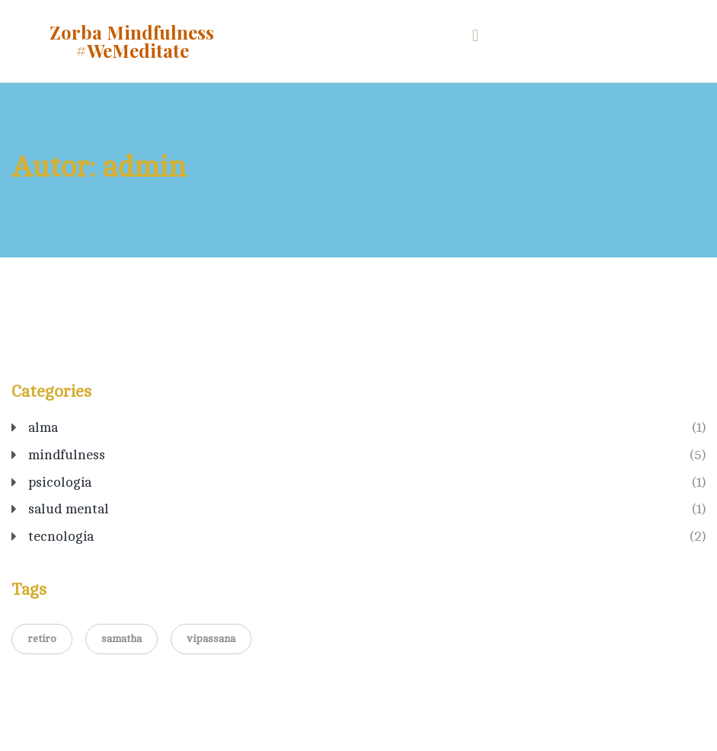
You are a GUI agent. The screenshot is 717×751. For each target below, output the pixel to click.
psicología (59, 482)
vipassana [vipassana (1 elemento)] (211, 638)
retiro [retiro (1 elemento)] (41, 638)
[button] (475, 35)
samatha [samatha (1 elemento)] (121, 638)
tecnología (61, 536)
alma (43, 427)
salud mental (68, 508)
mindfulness (66, 454)
